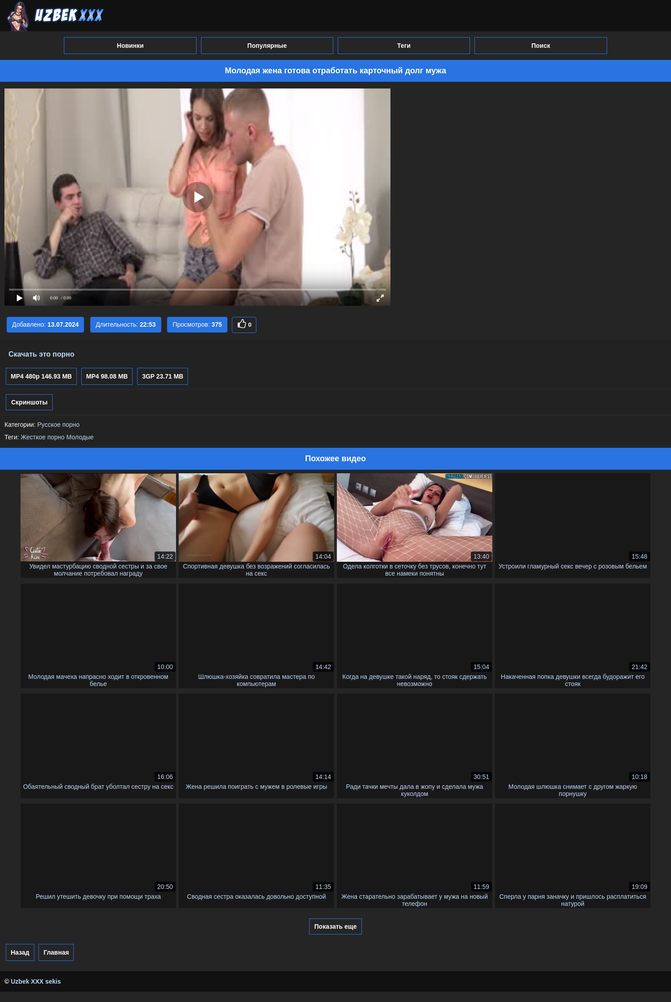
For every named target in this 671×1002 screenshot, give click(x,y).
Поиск (540, 45)
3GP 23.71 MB (162, 376)
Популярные (267, 45)
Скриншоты (29, 402)
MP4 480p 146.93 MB (41, 376)
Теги (404, 45)
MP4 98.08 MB (107, 376)
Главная (56, 952)
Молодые (80, 437)
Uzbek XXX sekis (36, 981)
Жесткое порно (42, 437)
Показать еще (336, 926)
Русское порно (58, 424)
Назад (20, 952)
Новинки (130, 45)
